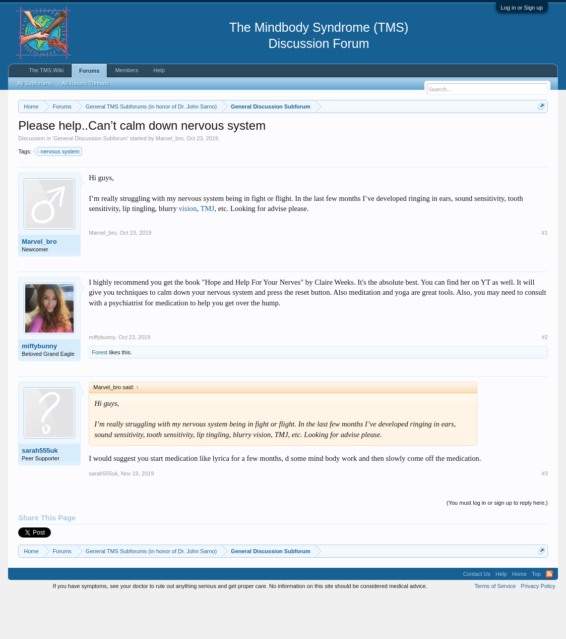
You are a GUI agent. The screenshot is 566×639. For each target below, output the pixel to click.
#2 (545, 379)
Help (159, 70)
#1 (545, 274)
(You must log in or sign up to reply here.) (497, 544)
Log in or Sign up (522, 8)
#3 (545, 515)
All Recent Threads (85, 83)
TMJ (208, 250)
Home (519, 615)
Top (536, 615)
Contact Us (476, 615)
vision (187, 250)
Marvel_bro (169, 180)
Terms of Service (495, 628)
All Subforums (34, 83)
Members (126, 70)
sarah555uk (40, 492)
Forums (89, 71)
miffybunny (39, 387)
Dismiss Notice (539, 130)
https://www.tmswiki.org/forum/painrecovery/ (110, 142)
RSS (549, 615)
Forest (99, 394)
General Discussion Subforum (90, 180)
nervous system (59, 192)
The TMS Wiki (46, 70)
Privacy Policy (538, 628)
